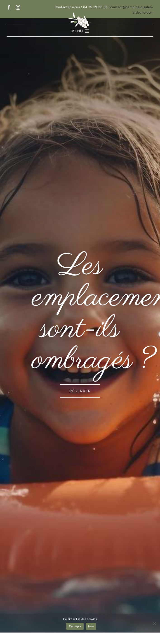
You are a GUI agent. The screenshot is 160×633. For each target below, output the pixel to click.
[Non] (154, 623)
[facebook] (9, 7)
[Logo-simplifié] (80, 13)
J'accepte (74, 626)
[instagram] (18, 7)
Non (91, 626)
